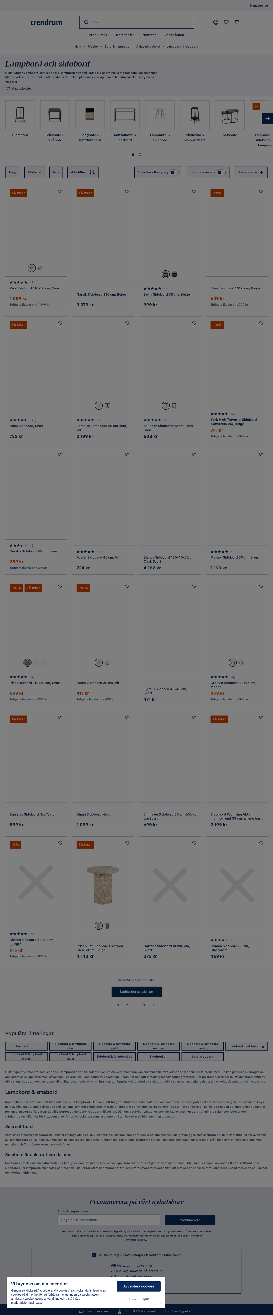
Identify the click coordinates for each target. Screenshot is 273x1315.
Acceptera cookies (138, 1286)
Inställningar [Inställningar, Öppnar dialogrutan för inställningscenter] (138, 1298)
